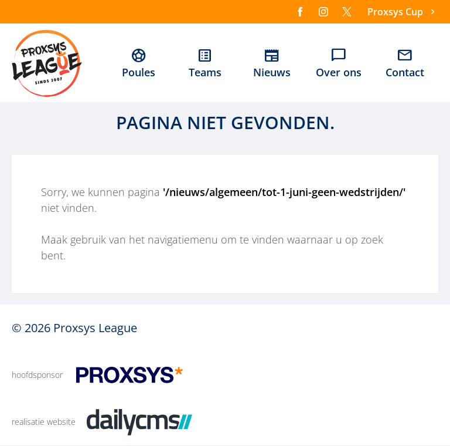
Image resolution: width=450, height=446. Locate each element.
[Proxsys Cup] (402, 12)
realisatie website (44, 421)
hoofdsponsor (37, 374)
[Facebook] (300, 11)
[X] (347, 11)
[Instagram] (323, 11)
